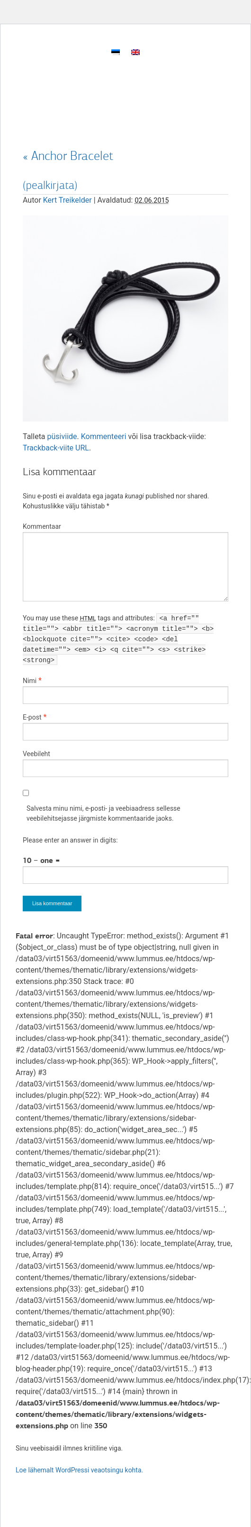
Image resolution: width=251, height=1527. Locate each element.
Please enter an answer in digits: (70, 840)
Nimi (29, 680)
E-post (32, 717)
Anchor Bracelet (68, 155)
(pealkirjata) (50, 185)
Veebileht (36, 754)
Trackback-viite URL (56, 447)
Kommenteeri (103, 436)
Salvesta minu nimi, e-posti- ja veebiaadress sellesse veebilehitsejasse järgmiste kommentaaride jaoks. (103, 813)
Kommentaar (42, 526)
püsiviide (62, 436)
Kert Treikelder (67, 200)
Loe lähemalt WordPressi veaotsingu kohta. (79, 1470)
